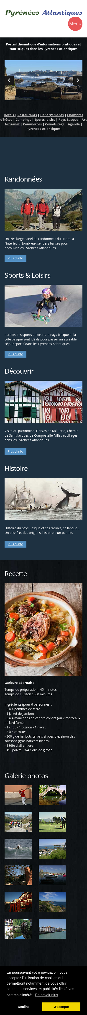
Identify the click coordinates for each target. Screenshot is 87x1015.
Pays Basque (69, 119)
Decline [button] (23, 1007)
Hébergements (52, 115)
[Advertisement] (43, 153)
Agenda (74, 124)
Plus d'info (15, 258)
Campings (23, 119)
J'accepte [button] (61, 1007)
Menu (75, 24)
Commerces (32, 124)
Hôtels (9, 115)
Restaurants (27, 115)
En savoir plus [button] (46, 995)
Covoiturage (54, 124)
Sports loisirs (44, 119)
